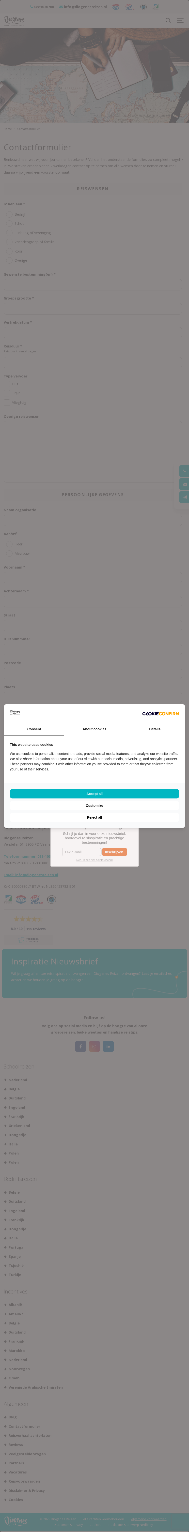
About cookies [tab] (94, 729)
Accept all (94, 794)
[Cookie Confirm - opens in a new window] (160, 713)
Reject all (94, 817)
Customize (94, 806)
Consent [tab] (34, 729)
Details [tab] (154, 729)
